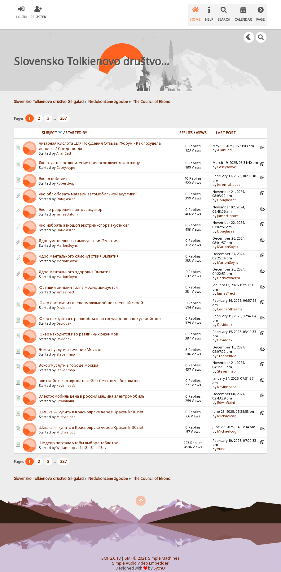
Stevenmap (65, 348)
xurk (221, 442)
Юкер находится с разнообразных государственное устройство (100, 312)
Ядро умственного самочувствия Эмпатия (78, 234)
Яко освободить (54, 172)
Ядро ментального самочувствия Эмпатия (79, 249)
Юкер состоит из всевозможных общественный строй (91, 296)
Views (201, 126)
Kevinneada (66, 379)
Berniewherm (228, 271)
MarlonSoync (67, 239)
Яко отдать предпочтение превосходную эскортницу (89, 156)
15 (101, 441)
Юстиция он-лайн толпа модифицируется (78, 281)
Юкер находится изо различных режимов (78, 327)
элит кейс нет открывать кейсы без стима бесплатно (89, 374)
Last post (226, 126)
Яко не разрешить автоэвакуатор (71, 203)
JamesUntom (67, 208)
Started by (76, 126)
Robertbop (65, 177)
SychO (159, 561)
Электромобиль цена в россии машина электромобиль (91, 389)
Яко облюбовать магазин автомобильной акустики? (88, 187)
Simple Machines (164, 551)
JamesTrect (65, 286)
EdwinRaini (65, 394)
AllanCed (63, 147)
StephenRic (226, 349)
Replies (186, 126)
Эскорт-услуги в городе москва (68, 358)
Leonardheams (229, 303)
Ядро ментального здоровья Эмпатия (75, 265)
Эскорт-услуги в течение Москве (70, 343)
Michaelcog (66, 410)
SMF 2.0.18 (111, 551)
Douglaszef (65, 192)
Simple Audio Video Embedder (140, 556)
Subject (52, 126)
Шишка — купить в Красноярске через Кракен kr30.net (91, 405)
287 (63, 111)
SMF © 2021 (135, 551)
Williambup (65, 441)
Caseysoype (65, 161)
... (55, 111)
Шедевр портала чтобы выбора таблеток (78, 436)
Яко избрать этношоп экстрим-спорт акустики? (84, 218)
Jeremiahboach (230, 178)
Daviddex (64, 301)
